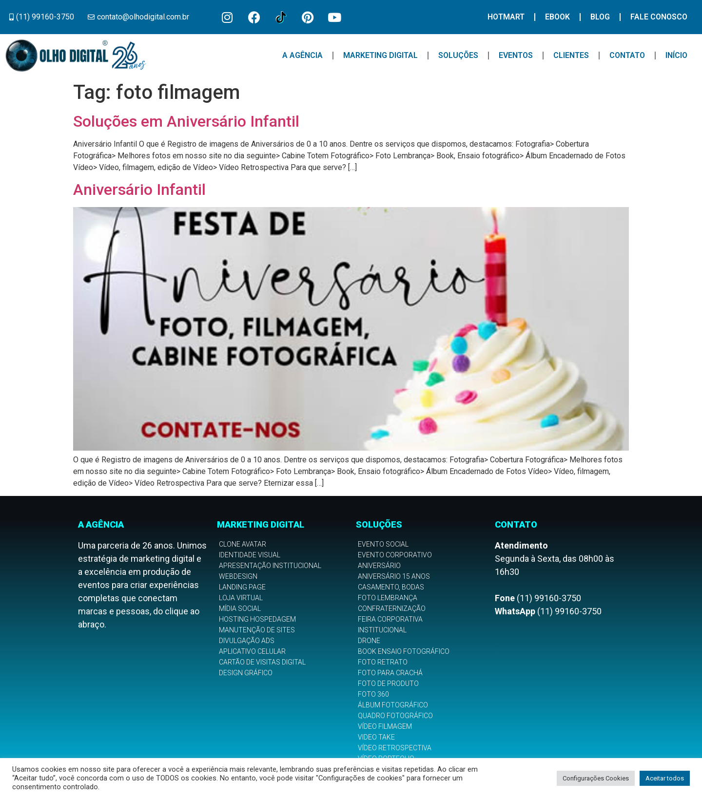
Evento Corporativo (395, 555)
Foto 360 (373, 694)
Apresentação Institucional (270, 566)
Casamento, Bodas (391, 587)
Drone (369, 641)
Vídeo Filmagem (385, 726)
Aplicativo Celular (252, 651)
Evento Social (383, 544)
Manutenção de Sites (257, 630)
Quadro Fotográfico (395, 716)
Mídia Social (240, 608)
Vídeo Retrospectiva (394, 748)
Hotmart (506, 16)
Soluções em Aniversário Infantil (186, 121)
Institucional (382, 630)
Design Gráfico (246, 673)
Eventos (516, 55)
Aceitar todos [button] (664, 778)
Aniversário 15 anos (394, 576)
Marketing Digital (380, 55)
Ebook (557, 16)
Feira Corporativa (390, 619)
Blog (600, 16)
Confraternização (392, 608)
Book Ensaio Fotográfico (403, 651)
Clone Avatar (242, 544)
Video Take (376, 737)
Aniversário (379, 566)
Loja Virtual (241, 598)
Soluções (458, 55)
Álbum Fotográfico (393, 705)
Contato (627, 55)
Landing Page (242, 587)
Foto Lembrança (387, 598)
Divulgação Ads (246, 641)
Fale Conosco (658, 16)
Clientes (571, 55)
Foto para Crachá (390, 673)
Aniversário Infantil (139, 189)
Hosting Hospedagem (257, 619)
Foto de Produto (388, 683)
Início (676, 55)
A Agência (302, 55)
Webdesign (238, 576)
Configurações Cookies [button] (596, 778)
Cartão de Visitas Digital (262, 662)
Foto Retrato (383, 662)
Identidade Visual (249, 555)
